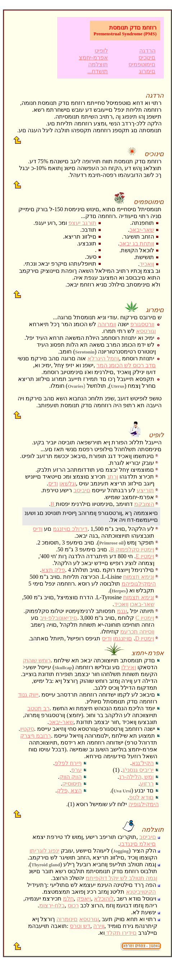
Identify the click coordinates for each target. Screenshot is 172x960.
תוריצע (145, 490)
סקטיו (27, 729)
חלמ (68, 898)
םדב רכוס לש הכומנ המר (126, 365)
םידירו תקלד (121, 933)
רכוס (73, 905)
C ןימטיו (144, 618)
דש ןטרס (80, 926)
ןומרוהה (107, 324)
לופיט (101, 51)
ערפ (76, 770)
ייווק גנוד (28, 695)
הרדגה (147, 51)
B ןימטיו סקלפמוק (132, 549)
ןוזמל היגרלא (103, 358)
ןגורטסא (146, 331)
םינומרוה (67, 919)
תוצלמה (98, 64)
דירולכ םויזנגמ (70, 529)
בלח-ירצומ (52, 905)
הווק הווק (70, 777)
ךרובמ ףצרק (35, 736)
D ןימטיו (144, 638)
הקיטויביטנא (141, 892)
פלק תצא (53, 570)
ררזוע (147, 784)
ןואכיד (147, 264)
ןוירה (98, 926)
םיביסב (81, 490)
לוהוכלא (104, 898)
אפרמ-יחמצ (93, 57)
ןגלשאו (67, 483)
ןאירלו (128, 667)
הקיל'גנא (143, 763)
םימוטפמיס (141, 64)
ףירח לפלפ (68, 763)
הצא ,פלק (69, 790)
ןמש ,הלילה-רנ (136, 777)
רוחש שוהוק (37, 660)
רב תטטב (38, 708)
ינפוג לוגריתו (44, 851)
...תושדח (97, 71)
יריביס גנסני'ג (138, 770)
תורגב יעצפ (82, 223)
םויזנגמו (122, 638)
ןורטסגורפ (142, 324)
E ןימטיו (145, 556)
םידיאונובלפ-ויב (58, 618)
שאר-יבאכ (142, 230)
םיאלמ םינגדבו (138, 844)
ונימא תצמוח (138, 577)
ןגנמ (122, 611)
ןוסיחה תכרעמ (137, 631)
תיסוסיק (72, 784)
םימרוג (147, 71)
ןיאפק (84, 898)
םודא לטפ (141, 797)
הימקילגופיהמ (139, 584)
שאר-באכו (142, 604)
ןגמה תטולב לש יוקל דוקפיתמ (121, 878)
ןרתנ (112, 477)
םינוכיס (147, 57)
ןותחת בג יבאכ (136, 243)
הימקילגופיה (143, 804)
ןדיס (53, 483)
